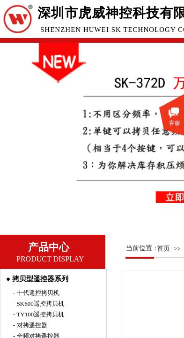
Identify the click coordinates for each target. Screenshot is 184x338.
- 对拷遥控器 (30, 325)
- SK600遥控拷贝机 (38, 303)
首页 (163, 248)
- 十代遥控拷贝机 (36, 292)
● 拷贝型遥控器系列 (37, 279)
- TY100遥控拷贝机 (38, 314)
